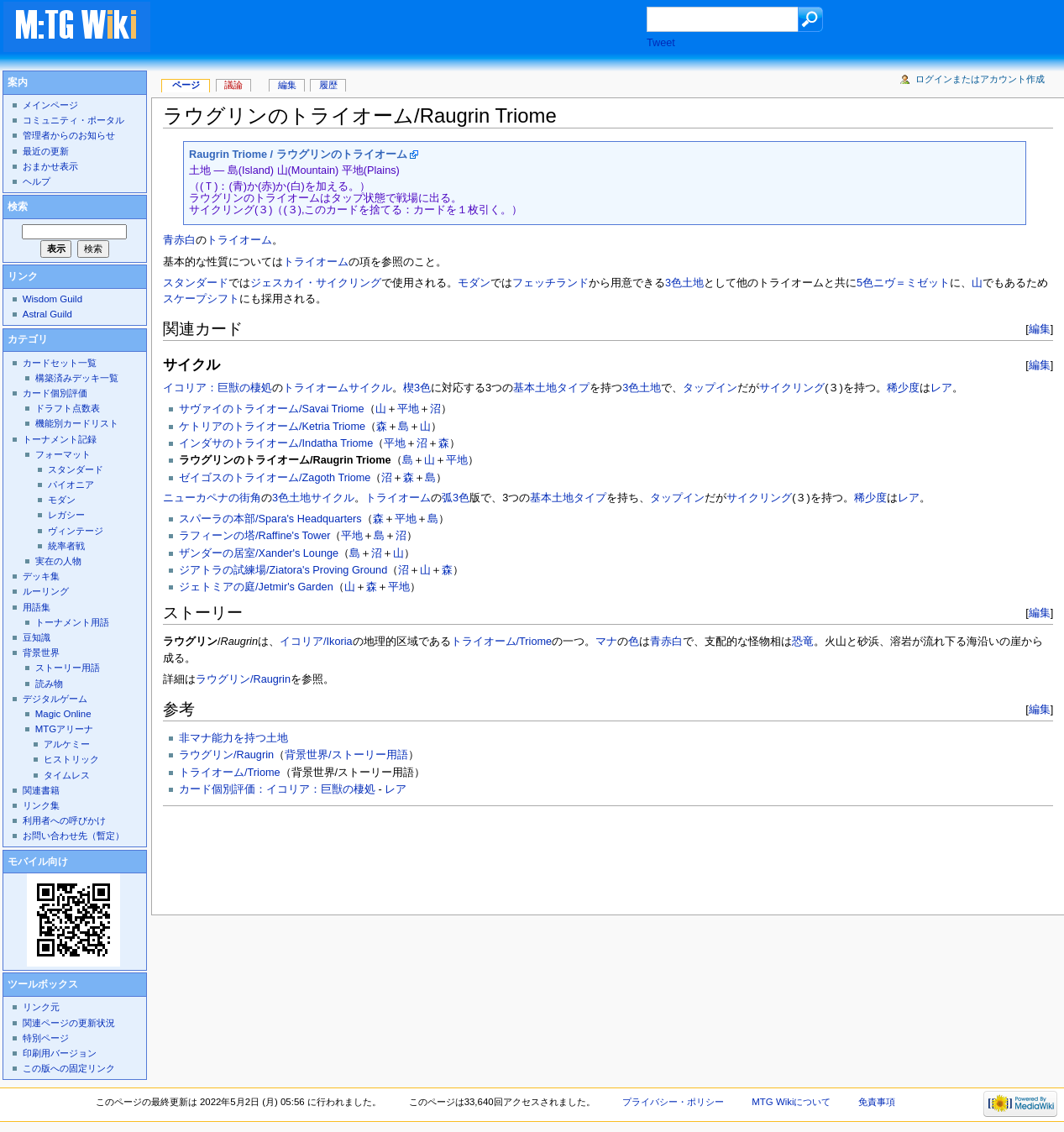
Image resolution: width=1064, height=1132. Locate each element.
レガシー (66, 515)
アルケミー (67, 744)
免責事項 (876, 1102)
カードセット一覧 (60, 363)
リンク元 (41, 1007)
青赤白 (179, 240)
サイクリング (792, 388)
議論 (233, 85)
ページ (186, 85)
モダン (474, 283)
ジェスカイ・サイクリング (315, 283)
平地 (408, 409)
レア (941, 388)
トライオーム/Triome (502, 641)
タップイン (710, 388)
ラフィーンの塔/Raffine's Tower (254, 536)
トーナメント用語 (72, 622)
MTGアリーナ (64, 729)
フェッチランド (550, 283)
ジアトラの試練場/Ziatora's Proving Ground (283, 570)
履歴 (328, 85)
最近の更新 (46, 151)
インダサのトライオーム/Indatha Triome (276, 443)
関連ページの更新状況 (69, 1023)
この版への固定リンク (69, 1068)
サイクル (370, 388)
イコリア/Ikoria (316, 641)
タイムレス (67, 775)
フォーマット (63, 454)
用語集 (36, 607)
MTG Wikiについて (791, 1102)
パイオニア (71, 485)
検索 (18, 207)
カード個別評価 (55, 393)
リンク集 (41, 805)
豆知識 (36, 637)
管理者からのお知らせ (69, 135)
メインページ (50, 105)
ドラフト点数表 (67, 408)
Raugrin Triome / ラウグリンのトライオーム (298, 154)
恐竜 (803, 641)
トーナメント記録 (60, 439)
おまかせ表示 (50, 166)
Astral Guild (47, 314)
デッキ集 (41, 576)
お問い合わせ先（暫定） (73, 836)
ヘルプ (36, 181)
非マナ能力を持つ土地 (233, 738)
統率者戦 (66, 546)
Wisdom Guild (52, 299)
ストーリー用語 (67, 668)
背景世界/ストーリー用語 (346, 755)
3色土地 (684, 283)
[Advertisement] (414, 28)
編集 (1040, 328)
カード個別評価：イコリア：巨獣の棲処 (277, 789)
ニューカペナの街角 (212, 498)
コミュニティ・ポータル (73, 120)
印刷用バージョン (60, 1053)
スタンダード (195, 283)
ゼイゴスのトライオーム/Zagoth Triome (274, 478)
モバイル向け (38, 862)
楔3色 (417, 388)
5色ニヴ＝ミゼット (903, 283)
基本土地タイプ (551, 388)
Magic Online (63, 714)
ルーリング (46, 591)
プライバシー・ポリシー (673, 1102)
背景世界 (41, 652)
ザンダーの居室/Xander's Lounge (258, 553)
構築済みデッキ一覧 (76, 378)
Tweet (661, 43)
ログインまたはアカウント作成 (980, 79)
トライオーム (239, 240)
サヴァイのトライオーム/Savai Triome (271, 409)
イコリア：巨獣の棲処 (217, 388)
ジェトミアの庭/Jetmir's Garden (256, 587)
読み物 (49, 684)
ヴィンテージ (75, 531)
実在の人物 (58, 561)
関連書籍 (41, 790)
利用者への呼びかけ (64, 820)
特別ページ (46, 1038)
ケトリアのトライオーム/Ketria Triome (272, 426)
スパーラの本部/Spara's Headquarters (270, 519)
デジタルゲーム (55, 699)
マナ (606, 641)
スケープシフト (201, 299)
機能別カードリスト (76, 423)
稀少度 (903, 388)
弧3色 (455, 498)
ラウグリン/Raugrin (243, 679)
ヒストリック (71, 759)
